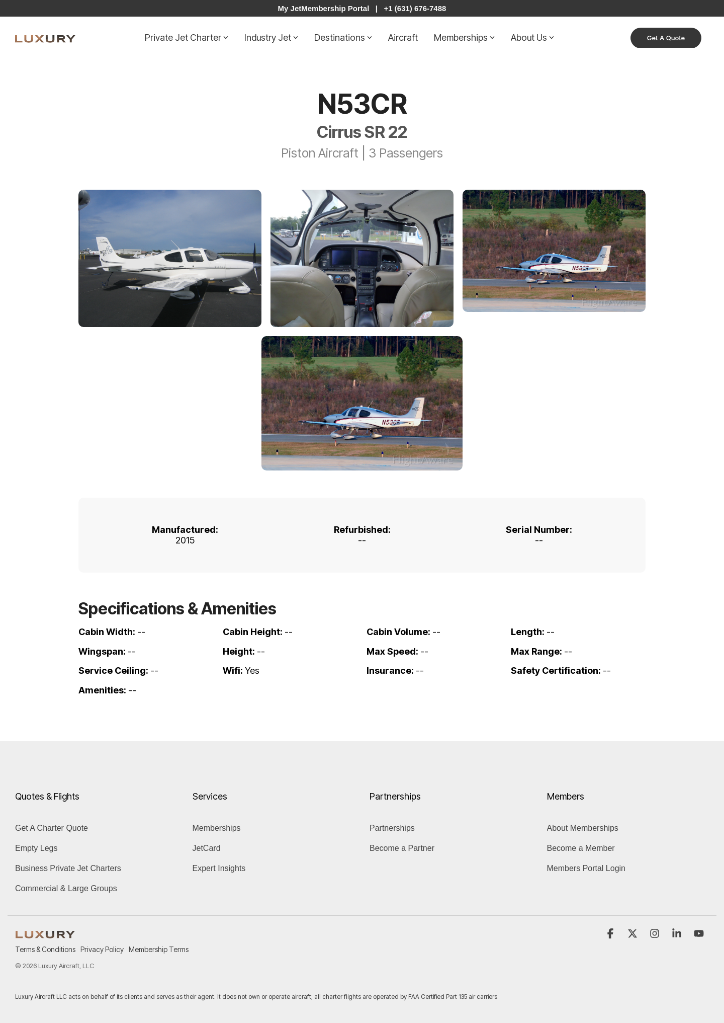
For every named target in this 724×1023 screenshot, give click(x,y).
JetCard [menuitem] (207, 848)
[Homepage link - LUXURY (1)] (45, 933)
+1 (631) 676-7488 (415, 8)
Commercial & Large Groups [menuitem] (66, 888)
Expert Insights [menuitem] (219, 868)
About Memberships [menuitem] (582, 828)
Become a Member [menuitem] (581, 848)
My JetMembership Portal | (328, 8)
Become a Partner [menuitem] (402, 848)
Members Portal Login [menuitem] (586, 868)
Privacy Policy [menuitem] (102, 949)
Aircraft (403, 37)
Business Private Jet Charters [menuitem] (68, 868)
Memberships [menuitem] (217, 828)
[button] (611, 933)
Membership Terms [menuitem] (159, 949)
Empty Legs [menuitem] (36, 848)
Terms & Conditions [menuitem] (45, 949)
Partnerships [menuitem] (392, 828)
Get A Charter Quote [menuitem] (51, 828)
